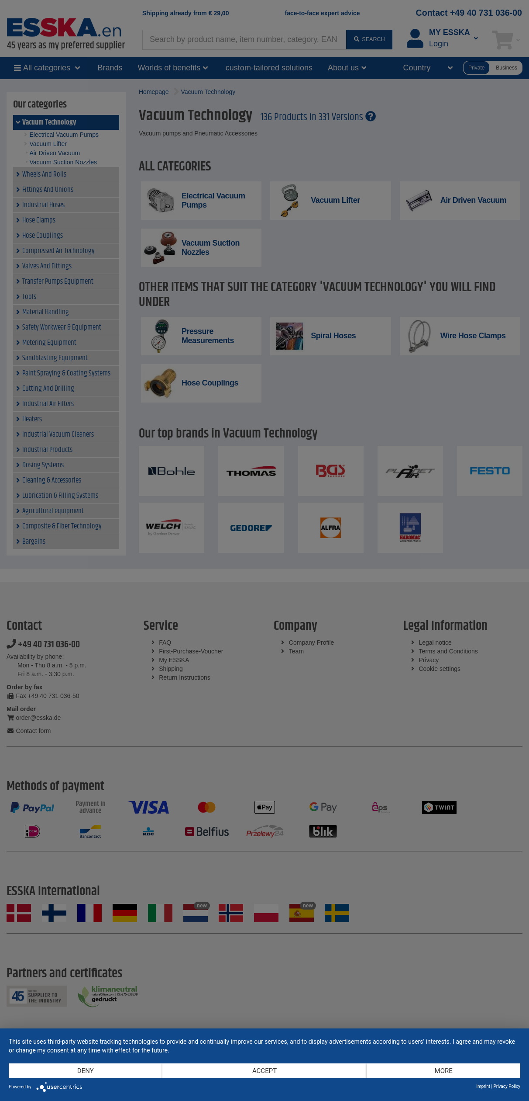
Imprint (483, 1086)
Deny (85, 1071)
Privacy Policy (506, 1086)
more (444, 1071)
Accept (264, 1071)
